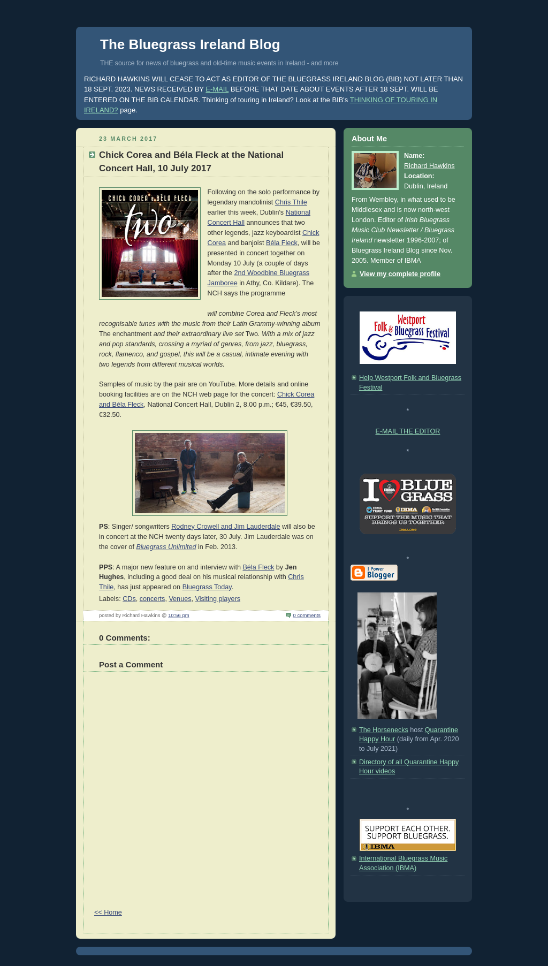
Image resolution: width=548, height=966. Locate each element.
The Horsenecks (383, 730)
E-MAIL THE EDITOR (408, 431)
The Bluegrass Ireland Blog (190, 44)
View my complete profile (400, 274)
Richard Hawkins (429, 166)
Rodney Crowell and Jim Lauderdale (225, 526)
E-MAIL (217, 89)
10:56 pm (178, 615)
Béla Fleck (282, 243)
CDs (129, 599)
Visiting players (217, 599)
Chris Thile (291, 202)
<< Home (108, 912)
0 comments (307, 615)
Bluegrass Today (207, 587)
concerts (152, 599)
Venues (180, 599)
